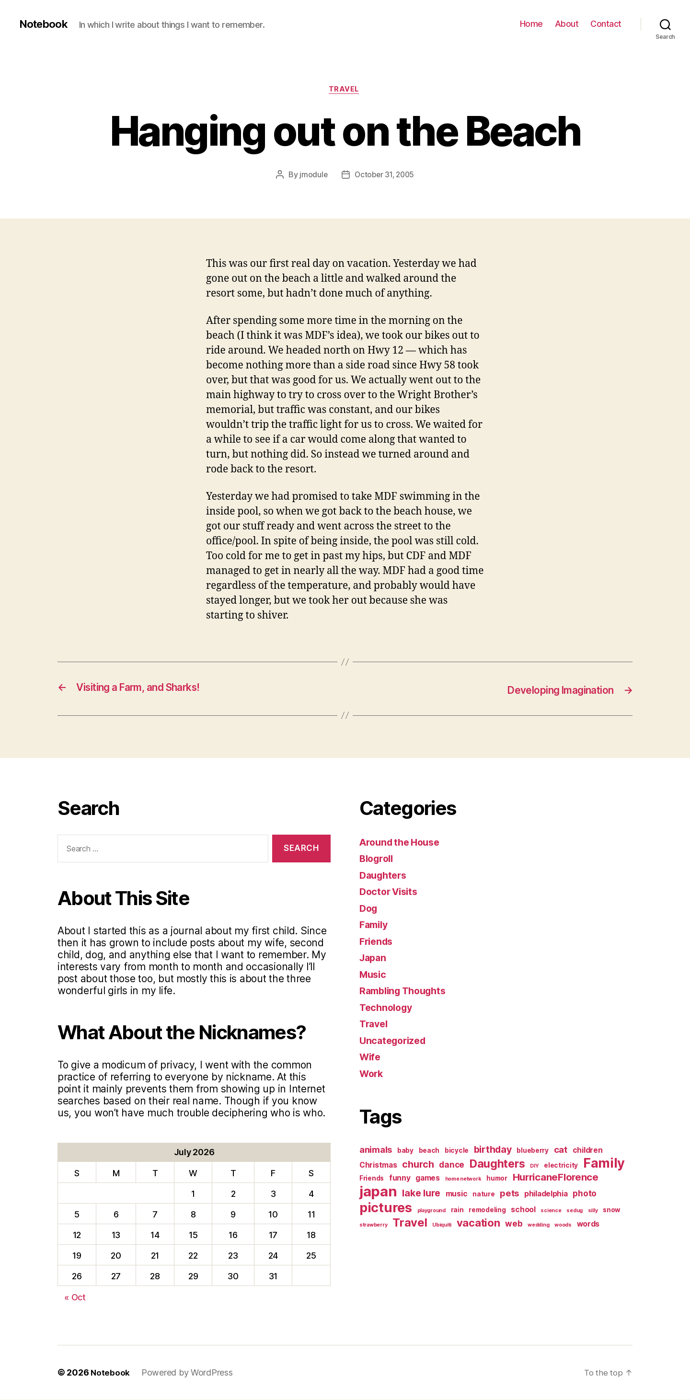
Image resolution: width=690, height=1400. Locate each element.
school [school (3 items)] (523, 1210)
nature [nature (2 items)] (483, 1195)
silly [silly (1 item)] (593, 1211)
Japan (374, 958)
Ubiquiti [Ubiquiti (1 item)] (441, 1226)
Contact (605, 24)
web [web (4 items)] (513, 1224)
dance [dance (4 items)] (451, 1165)
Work (372, 1074)
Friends (377, 942)
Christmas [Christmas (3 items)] (378, 1165)
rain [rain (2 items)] (457, 1211)
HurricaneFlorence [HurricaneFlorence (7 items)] (555, 1178)
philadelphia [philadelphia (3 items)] (546, 1194)
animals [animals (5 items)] (375, 1150)
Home (531, 24)
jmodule (312, 176)
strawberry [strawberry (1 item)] (373, 1226)
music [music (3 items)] (457, 1194)
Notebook (45, 24)
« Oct (75, 1298)
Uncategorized (395, 1041)
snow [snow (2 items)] (612, 1211)
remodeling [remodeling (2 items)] (487, 1211)
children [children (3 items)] (588, 1151)
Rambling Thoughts (406, 992)
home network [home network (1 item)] (463, 1180)
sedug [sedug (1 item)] (574, 1211)
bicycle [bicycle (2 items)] (457, 1151)
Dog (369, 909)
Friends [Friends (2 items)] (371, 1179)
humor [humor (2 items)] (496, 1179)
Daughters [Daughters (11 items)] (497, 1164)
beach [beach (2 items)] (429, 1151)
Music (374, 975)
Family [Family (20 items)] (604, 1164)
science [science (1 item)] (550, 1211)
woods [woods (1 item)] (563, 1226)
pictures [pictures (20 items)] (385, 1208)
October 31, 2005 (384, 176)
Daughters (385, 876)
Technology (387, 1008)
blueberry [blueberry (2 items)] (533, 1151)
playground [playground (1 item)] (431, 1211)
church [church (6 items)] (418, 1165)
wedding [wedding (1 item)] (538, 1226)
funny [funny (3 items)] (400, 1178)
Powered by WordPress (187, 1373)
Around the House (403, 843)
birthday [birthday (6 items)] (493, 1150)
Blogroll (378, 859)
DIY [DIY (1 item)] (534, 1167)
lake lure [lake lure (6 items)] (421, 1194)
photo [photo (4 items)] (585, 1194)
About (567, 24)
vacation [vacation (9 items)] (478, 1223)
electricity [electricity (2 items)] (561, 1166)
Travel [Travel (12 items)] (409, 1223)
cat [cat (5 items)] (560, 1150)
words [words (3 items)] (588, 1224)
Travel (345, 90)
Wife (370, 1058)
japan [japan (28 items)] (378, 1192)
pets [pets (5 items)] (509, 1194)
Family (375, 925)
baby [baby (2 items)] (405, 1151)
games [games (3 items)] (427, 1178)
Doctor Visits (391, 892)
